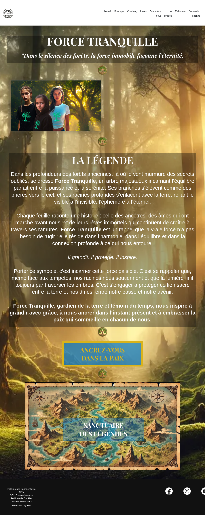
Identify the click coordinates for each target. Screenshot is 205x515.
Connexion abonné (194, 14)
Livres (143, 11)
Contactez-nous (155, 14)
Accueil (107, 11)
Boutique (119, 11)
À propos (168, 14)
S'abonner (180, 11)
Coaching (132, 11)
